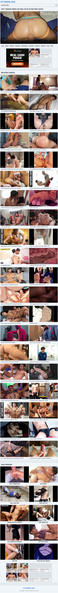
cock (48, 46)
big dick (43, 46)
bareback (17, 46)
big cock (37, 46)
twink (6, 46)
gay (3, 46)
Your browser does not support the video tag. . (29, 27)
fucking (12, 46)
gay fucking (25, 46)
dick (52, 46)
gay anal (31, 46)
